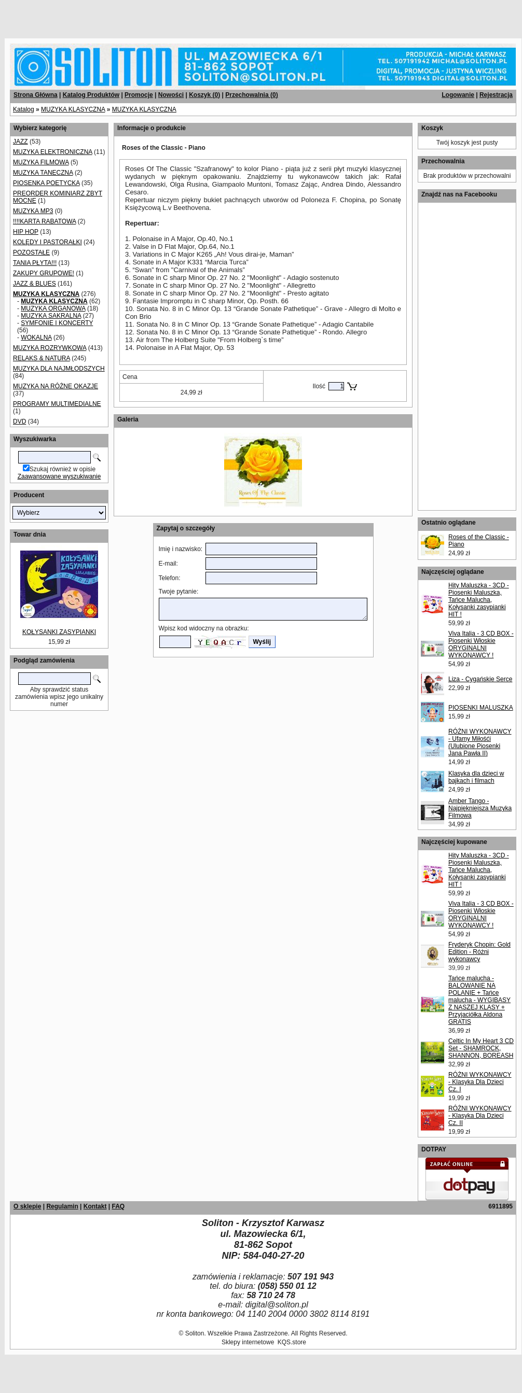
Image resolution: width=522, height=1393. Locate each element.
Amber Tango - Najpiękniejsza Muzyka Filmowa (480, 808)
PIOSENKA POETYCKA (46, 183)
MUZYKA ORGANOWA (53, 308)
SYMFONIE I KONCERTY (57, 323)
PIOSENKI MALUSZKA (480, 707)
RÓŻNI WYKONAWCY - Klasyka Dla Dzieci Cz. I (480, 1082)
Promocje (139, 95)
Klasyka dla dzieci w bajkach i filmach (476, 777)
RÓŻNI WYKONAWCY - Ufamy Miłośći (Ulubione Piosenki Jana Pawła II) (480, 742)
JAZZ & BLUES (34, 283)
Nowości (171, 95)
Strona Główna (35, 95)
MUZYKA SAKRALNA (51, 315)
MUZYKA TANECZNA (43, 172)
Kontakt (95, 1206)
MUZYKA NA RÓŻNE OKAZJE (55, 386)
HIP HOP (25, 231)
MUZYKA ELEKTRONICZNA (52, 152)
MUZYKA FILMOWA (41, 162)
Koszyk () (204, 95)
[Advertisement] (125, 15)
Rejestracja (496, 95)
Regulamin (62, 1206)
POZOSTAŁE (31, 252)
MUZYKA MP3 (33, 211)
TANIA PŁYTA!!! (35, 262)
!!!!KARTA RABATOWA (44, 221)
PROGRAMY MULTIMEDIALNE (57, 403)
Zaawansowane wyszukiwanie (59, 476)
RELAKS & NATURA (41, 358)
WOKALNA (36, 337)
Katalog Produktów (91, 95)
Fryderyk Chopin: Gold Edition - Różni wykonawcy (479, 952)
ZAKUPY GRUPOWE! (43, 273)
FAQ (118, 1206)
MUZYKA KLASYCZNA (73, 109)
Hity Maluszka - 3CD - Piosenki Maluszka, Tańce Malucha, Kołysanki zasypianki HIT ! (478, 600)
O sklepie (27, 1206)
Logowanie (458, 95)
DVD (19, 421)
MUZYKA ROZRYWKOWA (49, 347)
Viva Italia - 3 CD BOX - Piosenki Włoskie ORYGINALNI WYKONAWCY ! (481, 644)
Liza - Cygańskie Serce (480, 679)
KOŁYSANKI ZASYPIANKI (59, 632)
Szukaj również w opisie (62, 469)
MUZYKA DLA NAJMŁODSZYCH (59, 368)
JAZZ (20, 141)
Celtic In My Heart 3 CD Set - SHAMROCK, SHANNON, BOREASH (481, 1048)
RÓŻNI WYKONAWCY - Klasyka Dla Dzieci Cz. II (480, 1116)
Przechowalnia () (251, 95)
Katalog (23, 109)
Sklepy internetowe (248, 1342)
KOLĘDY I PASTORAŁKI (47, 242)
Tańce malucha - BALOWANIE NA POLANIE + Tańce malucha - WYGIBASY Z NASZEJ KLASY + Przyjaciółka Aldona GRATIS (479, 1000)
